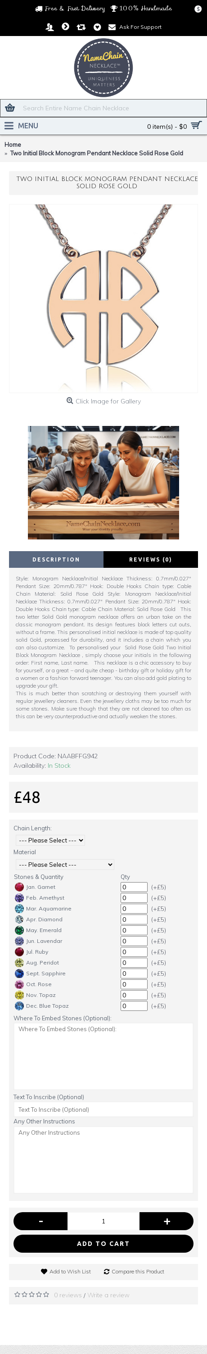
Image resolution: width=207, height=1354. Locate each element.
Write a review (108, 1295)
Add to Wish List (70, 1271)
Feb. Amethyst (39, 897)
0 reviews (68, 1295)
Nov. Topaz (35, 995)
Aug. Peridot (37, 962)
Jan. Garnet (35, 887)
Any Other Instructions (44, 1121)
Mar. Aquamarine (43, 908)
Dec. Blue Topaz (42, 1005)
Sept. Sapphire (40, 973)
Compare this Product (138, 1271)
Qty (125, 876)
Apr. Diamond (39, 919)
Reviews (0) (150, 559)
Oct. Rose (33, 984)
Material (25, 852)
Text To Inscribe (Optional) (49, 1096)
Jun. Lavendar (38, 941)
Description (56, 559)
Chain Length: (33, 828)
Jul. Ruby (31, 951)
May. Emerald (38, 930)
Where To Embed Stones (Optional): (63, 1018)
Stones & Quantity (38, 876)
